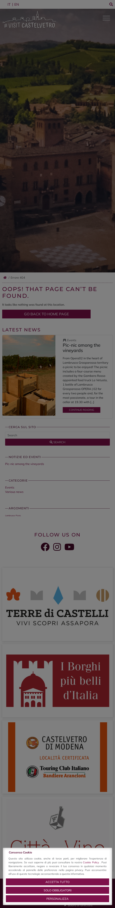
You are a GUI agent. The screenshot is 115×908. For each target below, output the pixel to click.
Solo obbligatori (58, 890)
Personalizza (57, 899)
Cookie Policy (91, 862)
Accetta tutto (57, 882)
